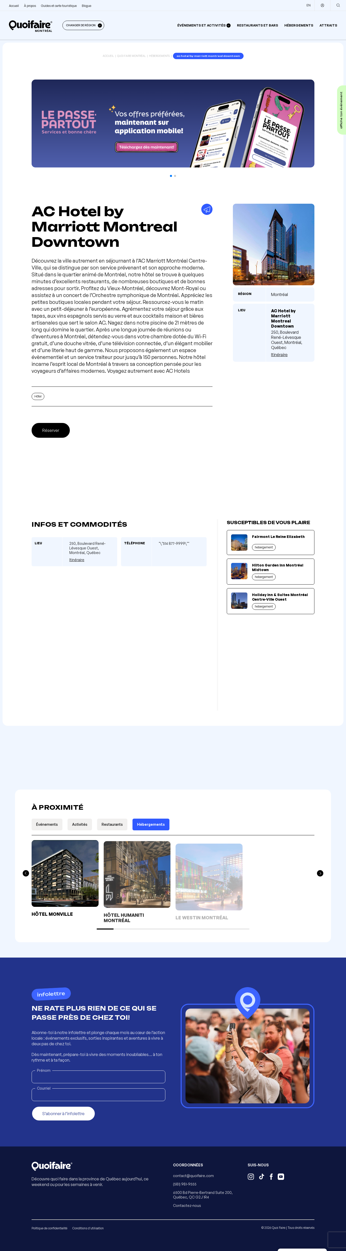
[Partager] (206, 209)
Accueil (14, 6)
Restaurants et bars (257, 25)
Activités (79, 824)
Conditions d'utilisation (88, 1228)
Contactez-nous (187, 1205)
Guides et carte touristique (59, 6)
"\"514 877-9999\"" (174, 543)
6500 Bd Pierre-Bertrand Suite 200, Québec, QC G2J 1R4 (203, 1194)
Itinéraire (279, 354)
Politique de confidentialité (49, 1228)
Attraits (328, 25)
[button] (171, 176)
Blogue (86, 6)
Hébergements (298, 25)
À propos (30, 6)
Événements (47, 824)
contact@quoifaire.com (193, 1175)
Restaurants (112, 824)
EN (309, 5)
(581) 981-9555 (184, 1184)
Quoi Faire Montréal (131, 55)
